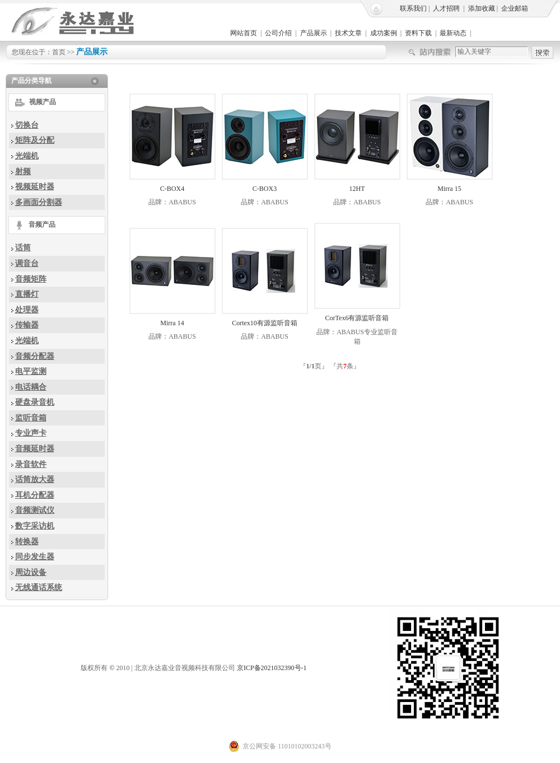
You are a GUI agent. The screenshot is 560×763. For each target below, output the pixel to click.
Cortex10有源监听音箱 (264, 323)
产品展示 (313, 33)
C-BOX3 (265, 189)
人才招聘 (446, 8)
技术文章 (348, 33)
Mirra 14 (172, 323)
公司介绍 (278, 33)
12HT (357, 189)
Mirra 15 (449, 189)
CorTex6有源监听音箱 (357, 318)
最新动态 (453, 33)
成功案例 (383, 33)
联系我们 (413, 8)
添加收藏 (481, 8)
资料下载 (418, 33)
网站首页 (243, 33)
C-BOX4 (172, 189)
